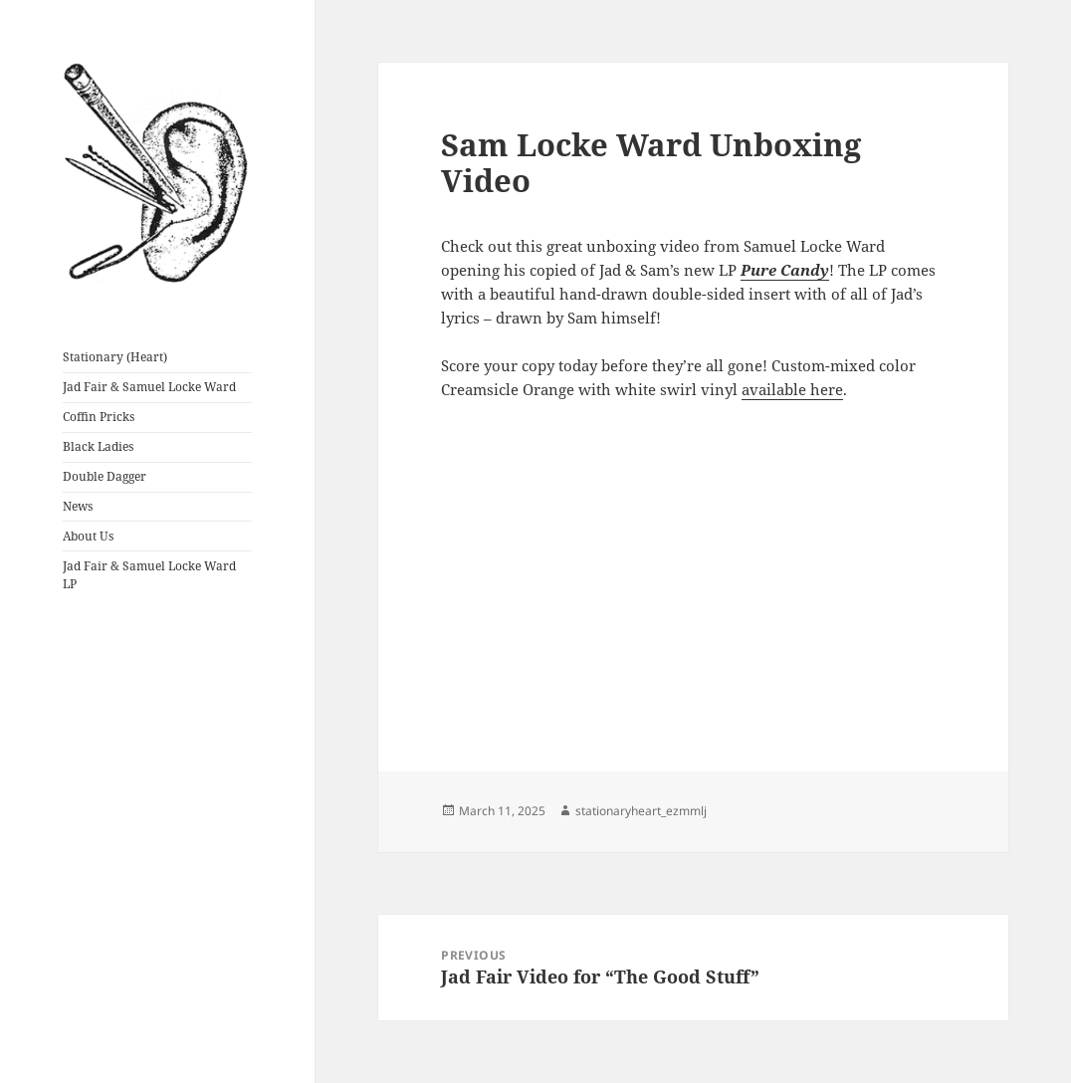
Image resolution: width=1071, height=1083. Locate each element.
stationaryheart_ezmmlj (641, 810)
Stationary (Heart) (115, 356)
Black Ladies (98, 446)
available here (792, 389)
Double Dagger (104, 476)
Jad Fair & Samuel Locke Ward (149, 386)
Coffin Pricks (98, 416)
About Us (88, 536)
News (78, 506)
